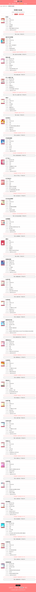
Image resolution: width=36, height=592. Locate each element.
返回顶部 (18, 585)
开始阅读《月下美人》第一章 (19, 173)
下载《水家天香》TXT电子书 (19, 296)
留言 (26, 587)
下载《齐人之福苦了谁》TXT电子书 (19, 94)
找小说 (25, 3)
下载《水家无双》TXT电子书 (19, 498)
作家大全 (11, 587)
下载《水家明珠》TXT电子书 (19, 377)
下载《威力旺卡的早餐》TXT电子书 (19, 54)
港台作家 (14, 3)
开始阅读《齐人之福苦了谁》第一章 (19, 92)
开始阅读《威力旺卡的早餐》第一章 (19, 52)
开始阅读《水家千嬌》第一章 (19, 415)
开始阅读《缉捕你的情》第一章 (19, 274)
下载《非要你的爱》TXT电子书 (19, 539)
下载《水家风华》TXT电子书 (19, 559)
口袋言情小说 (4, 6)
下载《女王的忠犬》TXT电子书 (19, 195)
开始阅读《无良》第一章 (19, 31)
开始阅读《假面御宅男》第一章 (19, 577)
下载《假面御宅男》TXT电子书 (19, 579)
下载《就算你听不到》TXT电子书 (19, 337)
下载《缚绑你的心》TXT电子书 (19, 357)
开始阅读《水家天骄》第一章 (19, 476)
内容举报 (21, 587)
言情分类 (16, 587)
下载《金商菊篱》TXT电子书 (19, 236)
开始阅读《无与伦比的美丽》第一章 (19, 213)
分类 (18, 3)
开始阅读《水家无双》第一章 (19, 496)
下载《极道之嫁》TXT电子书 (19, 74)
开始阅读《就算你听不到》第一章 (19, 334)
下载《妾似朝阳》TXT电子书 (19, 518)
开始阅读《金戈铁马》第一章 (19, 132)
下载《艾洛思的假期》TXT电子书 (19, 155)
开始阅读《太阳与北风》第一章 (19, 435)
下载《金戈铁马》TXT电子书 (19, 135)
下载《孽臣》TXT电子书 (19, 256)
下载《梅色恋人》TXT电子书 (19, 397)
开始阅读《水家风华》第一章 (19, 556)
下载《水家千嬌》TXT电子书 (19, 417)
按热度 (16, 14)
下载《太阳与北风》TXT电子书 (19, 438)
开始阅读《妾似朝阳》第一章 (19, 516)
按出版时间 (21, 14)
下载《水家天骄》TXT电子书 (19, 478)
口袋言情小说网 (14, 589)
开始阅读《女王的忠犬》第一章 (19, 193)
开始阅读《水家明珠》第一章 (19, 375)
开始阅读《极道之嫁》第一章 (19, 72)
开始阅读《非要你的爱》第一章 (19, 536)
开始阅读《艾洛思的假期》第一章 (19, 153)
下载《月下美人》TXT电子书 (19, 175)
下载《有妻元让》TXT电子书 (19, 458)
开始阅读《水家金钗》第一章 (19, 314)
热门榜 (21, 3)
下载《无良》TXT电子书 (19, 34)
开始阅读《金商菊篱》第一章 (19, 233)
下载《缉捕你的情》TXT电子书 (19, 276)
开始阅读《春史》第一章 (19, 112)
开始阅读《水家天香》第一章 (19, 294)
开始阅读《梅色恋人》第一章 (19, 395)
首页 (10, 3)
